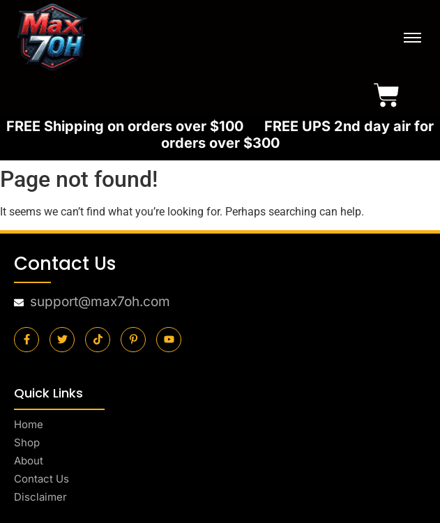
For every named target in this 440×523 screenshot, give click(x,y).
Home (28, 424)
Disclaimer (40, 496)
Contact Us (41, 478)
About (28, 460)
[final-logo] (52, 37)
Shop (27, 442)
